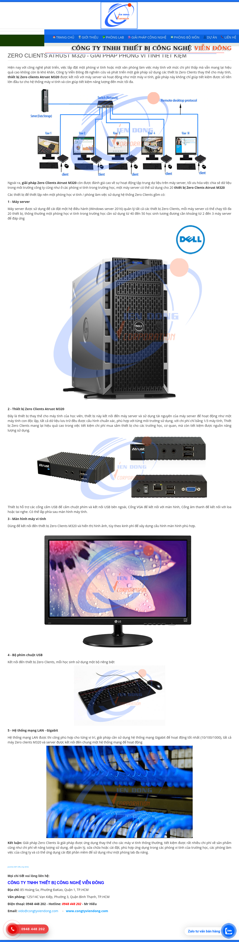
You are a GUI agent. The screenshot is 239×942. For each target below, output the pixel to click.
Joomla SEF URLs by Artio (18, 866)
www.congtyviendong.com (87, 911)
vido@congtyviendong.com (38, 911)
